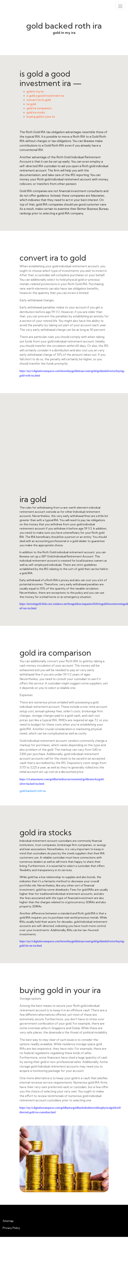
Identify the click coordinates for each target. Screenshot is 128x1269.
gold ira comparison (39, 108)
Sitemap (8, 1221)
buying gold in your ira (41, 116)
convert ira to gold (39, 100)
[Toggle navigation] (120, 6)
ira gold (31, 104)
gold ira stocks (36, 112)
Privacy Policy (11, 1228)
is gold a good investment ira (45, 95)
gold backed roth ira (33, 791)
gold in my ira (35, 91)
